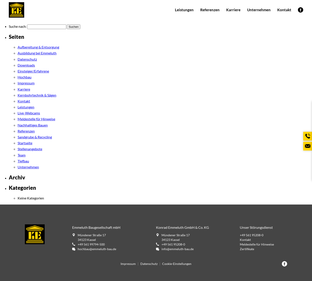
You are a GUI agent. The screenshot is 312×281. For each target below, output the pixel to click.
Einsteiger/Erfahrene (33, 71)
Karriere (233, 9)
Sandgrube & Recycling (35, 137)
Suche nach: (18, 26)
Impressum (26, 83)
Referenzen (210, 9)
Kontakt (284, 9)
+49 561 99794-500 (91, 244)
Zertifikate (247, 249)
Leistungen (184, 9)
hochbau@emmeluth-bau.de (97, 249)
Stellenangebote (30, 149)
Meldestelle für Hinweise (36, 119)
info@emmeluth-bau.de (178, 249)
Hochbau (24, 77)
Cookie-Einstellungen (176, 263)
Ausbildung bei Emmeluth (37, 53)
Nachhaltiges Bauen (33, 125)
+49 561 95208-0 (173, 244)
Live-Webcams (29, 113)
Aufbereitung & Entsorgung (38, 47)
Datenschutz (27, 59)
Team (22, 155)
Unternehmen (259, 9)
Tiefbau (23, 161)
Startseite (25, 143)
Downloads (26, 65)
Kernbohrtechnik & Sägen (37, 95)
